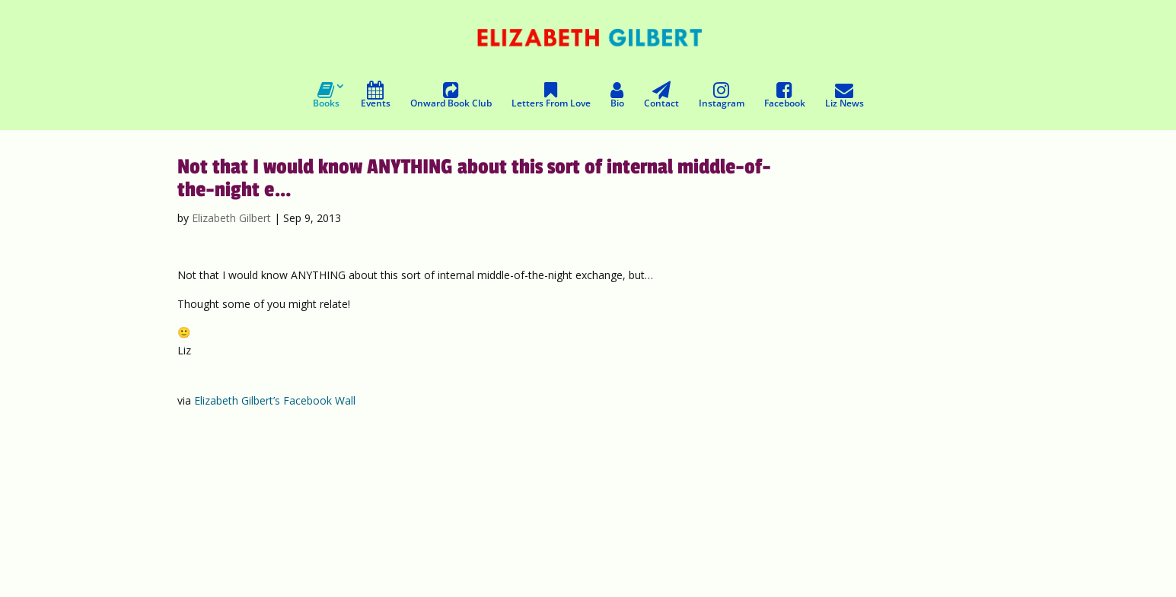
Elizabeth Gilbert (231, 218)
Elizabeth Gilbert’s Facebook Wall (274, 400)
